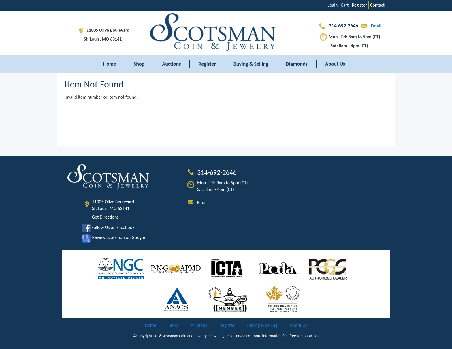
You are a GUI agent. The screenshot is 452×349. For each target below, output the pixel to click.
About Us (335, 64)
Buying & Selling (250, 64)
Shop (139, 64)
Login (333, 5)
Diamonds (297, 64)
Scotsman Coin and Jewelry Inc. (188, 335)
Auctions (171, 64)
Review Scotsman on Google (113, 237)
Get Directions (105, 217)
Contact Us (310, 335)
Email (370, 26)
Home (109, 64)
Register (359, 5)
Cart (345, 5)
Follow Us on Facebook (108, 227)
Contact (377, 5)
